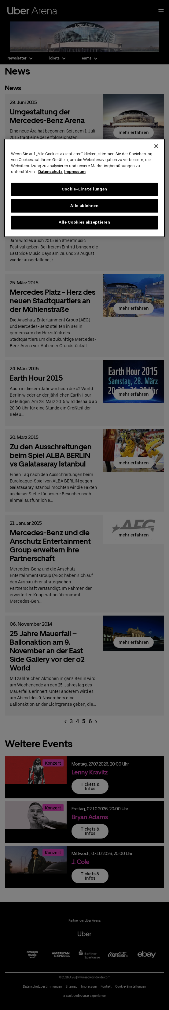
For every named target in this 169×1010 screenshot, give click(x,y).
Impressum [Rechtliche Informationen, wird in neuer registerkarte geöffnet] (75, 172)
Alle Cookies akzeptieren (84, 222)
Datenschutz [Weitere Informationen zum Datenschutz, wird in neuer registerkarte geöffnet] (50, 172)
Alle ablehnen (84, 206)
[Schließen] (156, 146)
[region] (84, 188)
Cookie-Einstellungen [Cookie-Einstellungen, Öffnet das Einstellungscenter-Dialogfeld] (84, 189)
